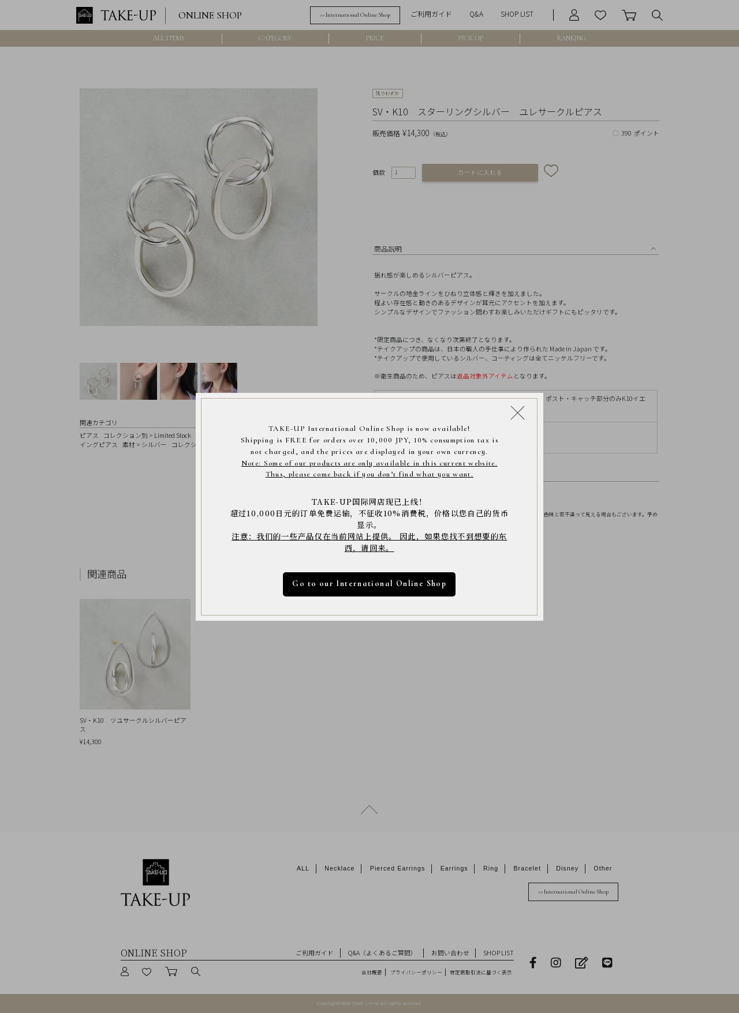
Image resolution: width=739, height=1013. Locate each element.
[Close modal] (518, 412)
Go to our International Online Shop (370, 583)
